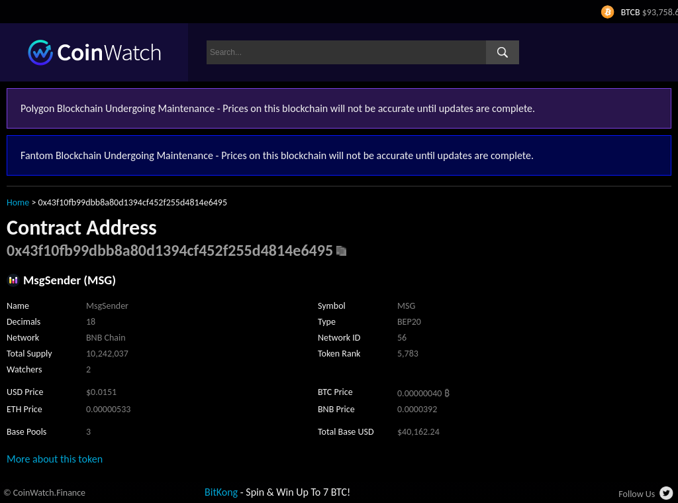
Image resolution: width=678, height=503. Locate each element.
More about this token (55, 459)
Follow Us (636, 494)
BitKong (221, 492)
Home (18, 202)
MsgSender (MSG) (69, 280)
